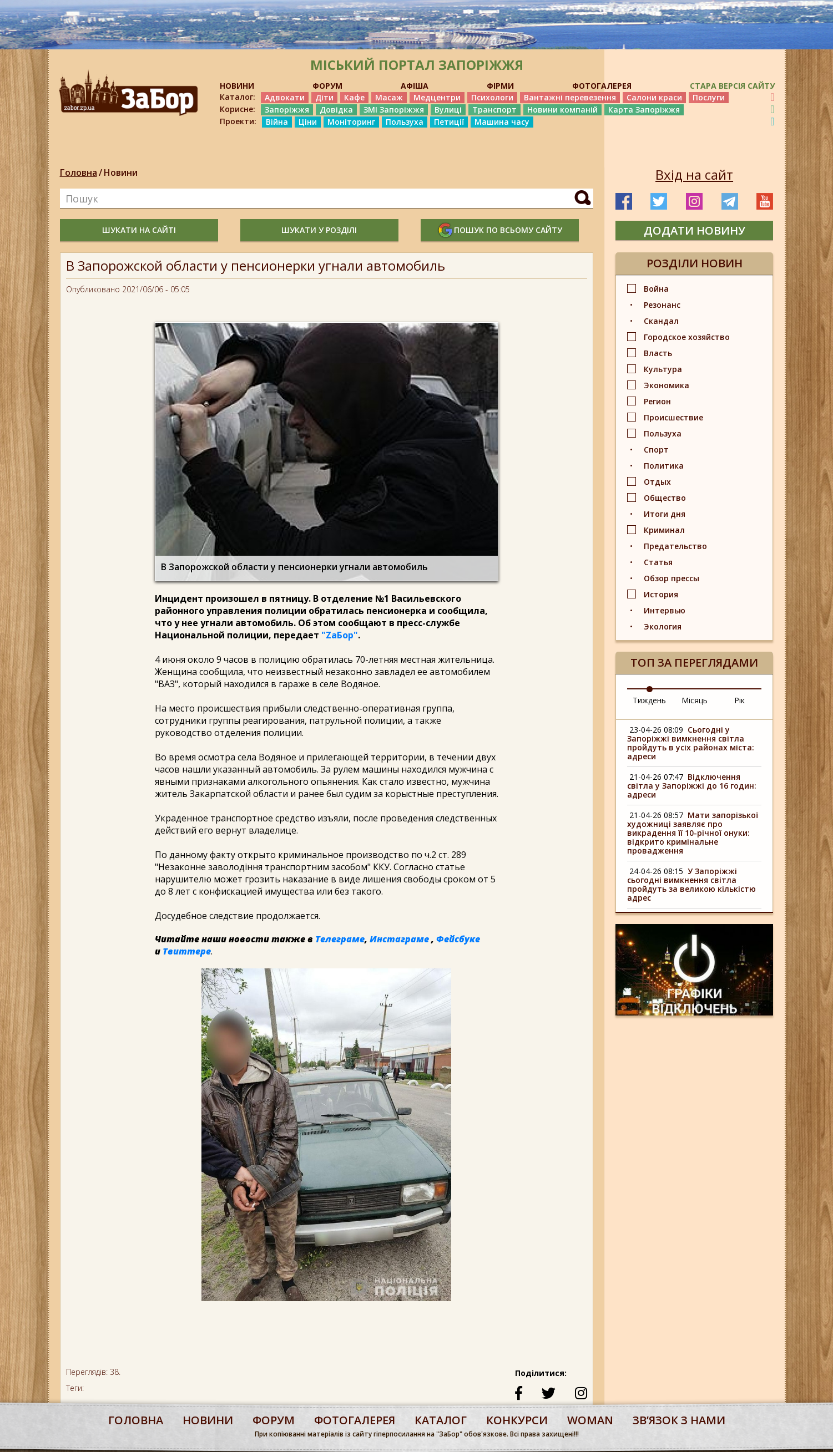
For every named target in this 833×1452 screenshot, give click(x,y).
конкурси (517, 1420)
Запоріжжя (287, 109)
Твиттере (187, 951)
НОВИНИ (237, 85)
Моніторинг (351, 121)
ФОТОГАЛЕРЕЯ (602, 85)
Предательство (675, 546)
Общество (665, 498)
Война (656, 288)
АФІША (414, 85)
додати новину (694, 230)
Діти (324, 97)
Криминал (664, 530)
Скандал (661, 321)
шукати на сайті (139, 230)
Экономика (666, 385)
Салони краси (654, 97)
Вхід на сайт (694, 174)
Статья (658, 562)
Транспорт (494, 109)
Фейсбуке (458, 939)
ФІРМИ (500, 85)
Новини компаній (562, 109)
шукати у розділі (319, 230)
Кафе (354, 97)
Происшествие (673, 417)
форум (274, 1420)
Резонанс (662, 304)
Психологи (492, 97)
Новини (121, 172)
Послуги (709, 97)
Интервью (664, 610)
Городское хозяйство (687, 337)
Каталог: (237, 97)
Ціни (308, 121)
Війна (277, 121)
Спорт (656, 449)
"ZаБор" (339, 635)
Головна (78, 172)
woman (590, 1420)
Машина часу (501, 121)
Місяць (694, 700)
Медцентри (437, 97)
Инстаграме (399, 939)
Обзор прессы (671, 578)
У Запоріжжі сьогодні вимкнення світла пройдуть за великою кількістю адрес (691, 884)
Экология (662, 626)
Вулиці (448, 109)
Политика (664, 465)
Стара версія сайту (732, 85)
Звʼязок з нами (679, 1420)
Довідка (336, 109)
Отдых (657, 481)
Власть (658, 353)
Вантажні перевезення (570, 97)
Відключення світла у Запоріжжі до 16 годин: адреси (691, 785)
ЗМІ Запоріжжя (394, 109)
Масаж (389, 97)
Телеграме (340, 939)
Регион (657, 401)
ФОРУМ (327, 85)
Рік (739, 700)
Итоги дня (664, 514)
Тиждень (649, 700)
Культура (663, 369)
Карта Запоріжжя (644, 109)
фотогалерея (354, 1420)
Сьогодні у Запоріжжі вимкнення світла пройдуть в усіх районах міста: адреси (690, 742)
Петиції (449, 121)
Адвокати (285, 97)
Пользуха (404, 121)
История (661, 594)
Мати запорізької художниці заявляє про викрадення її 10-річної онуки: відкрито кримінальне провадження (692, 833)
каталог (441, 1420)
